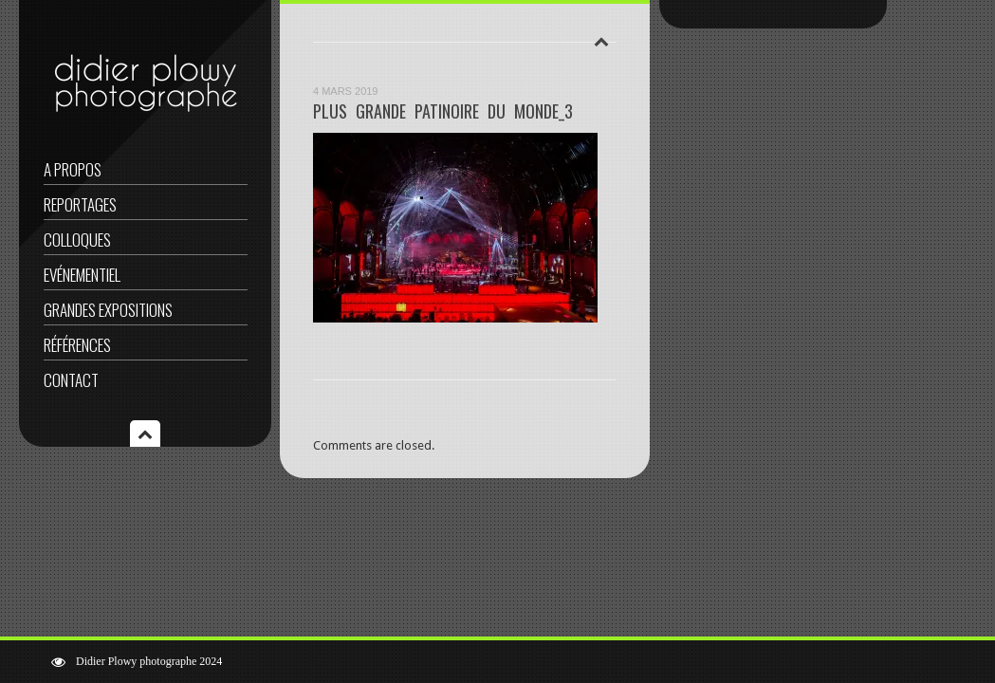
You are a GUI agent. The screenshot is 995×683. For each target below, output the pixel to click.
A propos (72, 169)
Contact (71, 380)
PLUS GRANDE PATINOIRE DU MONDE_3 (443, 111)
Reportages (80, 204)
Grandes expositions (108, 310)
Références (77, 345)
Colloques (77, 239)
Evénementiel (82, 274)
